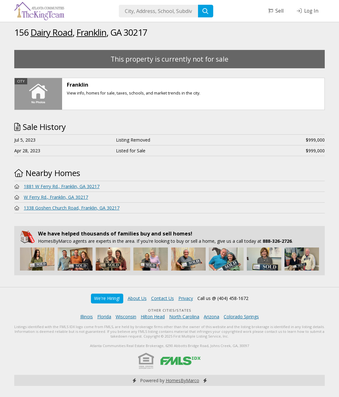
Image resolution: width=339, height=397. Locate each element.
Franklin (91, 32)
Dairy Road (51, 32)
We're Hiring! (107, 298)
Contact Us (162, 298)
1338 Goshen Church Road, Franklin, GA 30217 (71, 208)
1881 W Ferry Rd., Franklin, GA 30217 (61, 186)
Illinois (86, 317)
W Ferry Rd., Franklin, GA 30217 (56, 197)
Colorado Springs (241, 317)
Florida (104, 317)
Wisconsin (126, 317)
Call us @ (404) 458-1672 (222, 298)
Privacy (185, 298)
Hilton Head (153, 317)
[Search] (205, 11)
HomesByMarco (182, 380)
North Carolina (184, 317)
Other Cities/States (169, 310)
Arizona (211, 317)
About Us (137, 298)
